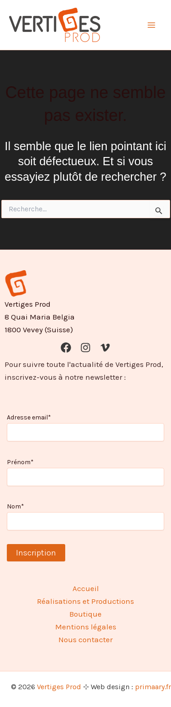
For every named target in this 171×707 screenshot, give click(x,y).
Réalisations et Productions (85, 601)
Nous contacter (85, 639)
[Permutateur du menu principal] (151, 25)
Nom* (15, 506)
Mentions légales (85, 626)
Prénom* (20, 462)
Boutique (85, 613)
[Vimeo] (105, 347)
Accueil (86, 588)
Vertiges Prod (59, 686)
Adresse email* (29, 417)
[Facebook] (66, 347)
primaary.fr (153, 686)
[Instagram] (85, 347)
